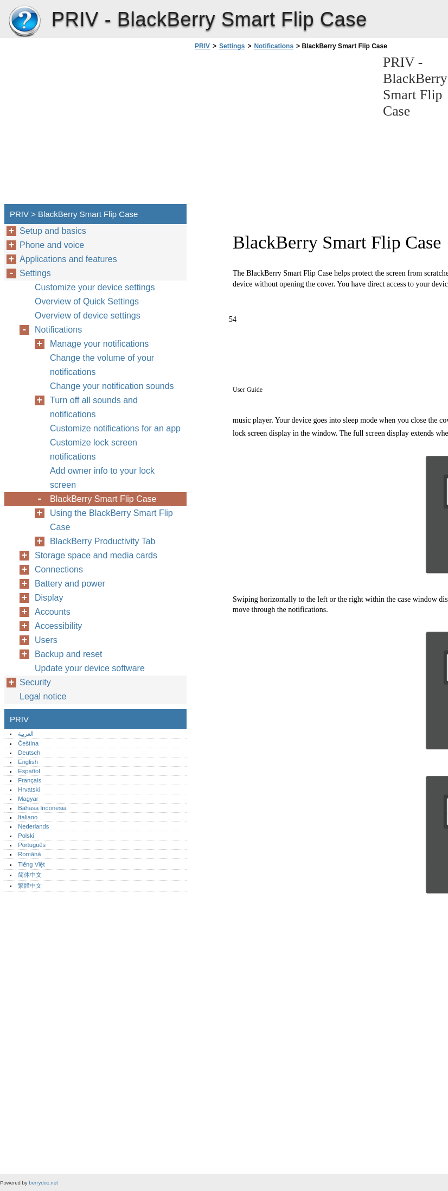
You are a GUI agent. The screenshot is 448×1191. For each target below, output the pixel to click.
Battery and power (70, 583)
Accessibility (58, 625)
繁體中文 (30, 885)
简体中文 (30, 874)
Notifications (273, 46)
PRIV (24, 21)
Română (29, 854)
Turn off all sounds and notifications (94, 407)
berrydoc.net (43, 1183)
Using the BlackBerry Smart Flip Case (111, 520)
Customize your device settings (95, 287)
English (28, 762)
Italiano (27, 817)
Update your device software (90, 668)
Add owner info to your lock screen (102, 477)
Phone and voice (52, 245)
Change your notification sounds (112, 386)
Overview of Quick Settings (87, 301)
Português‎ (32, 845)
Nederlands (33, 826)
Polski (26, 835)
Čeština (28, 743)
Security (35, 682)
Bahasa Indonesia (42, 808)
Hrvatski (29, 789)
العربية (26, 733)
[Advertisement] (283, 130)
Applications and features (68, 259)
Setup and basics (53, 230)
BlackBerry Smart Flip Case (103, 499)
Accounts (53, 611)
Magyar (28, 798)
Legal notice (43, 696)
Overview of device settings (87, 315)
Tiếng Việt (31, 864)
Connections (59, 569)
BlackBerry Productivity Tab (102, 541)
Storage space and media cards (96, 555)
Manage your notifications (99, 343)
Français (29, 780)
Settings (232, 46)
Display (49, 597)
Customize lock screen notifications (93, 449)
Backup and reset (69, 654)
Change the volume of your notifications (102, 365)
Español (29, 771)
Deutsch (29, 752)
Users (46, 640)
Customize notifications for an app (115, 428)
